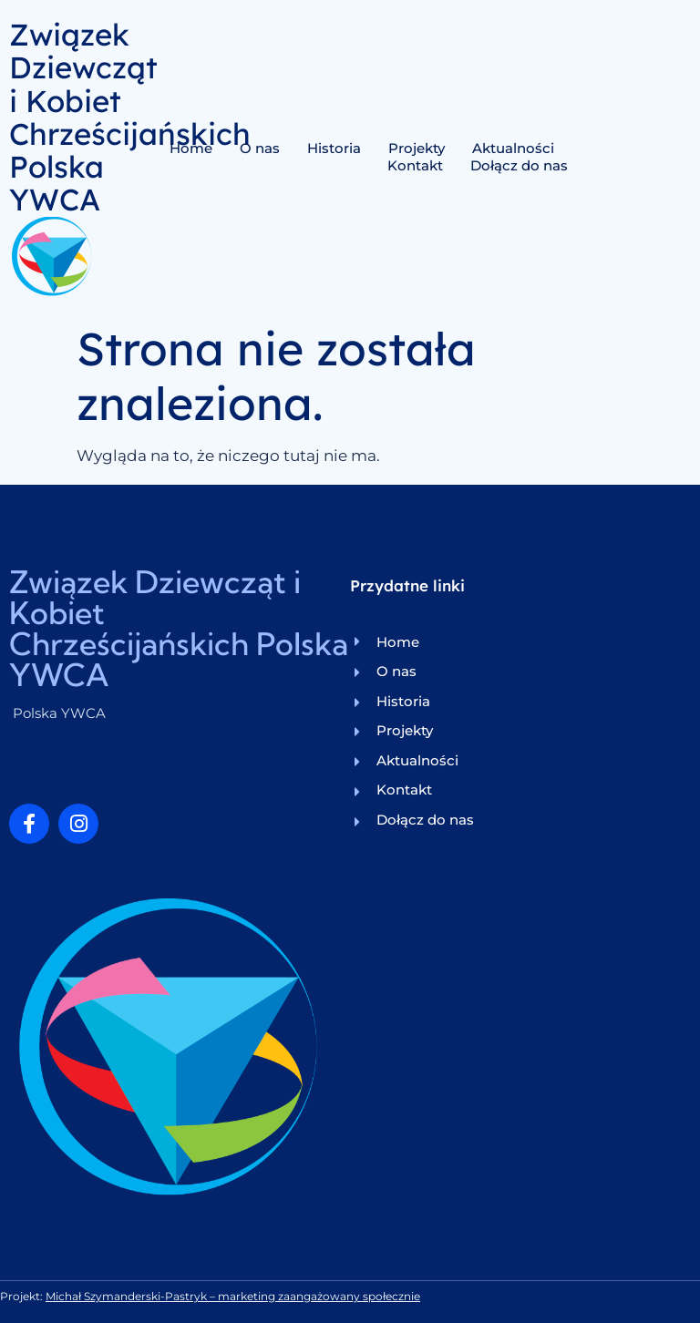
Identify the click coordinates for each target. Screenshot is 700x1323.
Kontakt (415, 165)
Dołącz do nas (519, 165)
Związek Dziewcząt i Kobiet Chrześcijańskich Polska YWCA (130, 116)
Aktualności (513, 148)
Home (191, 148)
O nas (260, 148)
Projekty (416, 148)
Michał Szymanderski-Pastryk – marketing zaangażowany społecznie (233, 1296)
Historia (334, 148)
